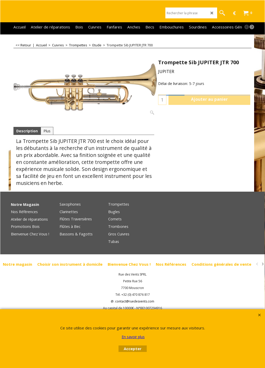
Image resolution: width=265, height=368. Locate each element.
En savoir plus (133, 336)
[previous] (246, 27)
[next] (251, 27)
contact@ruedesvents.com (134, 301)
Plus (46, 130)
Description (27, 130)
